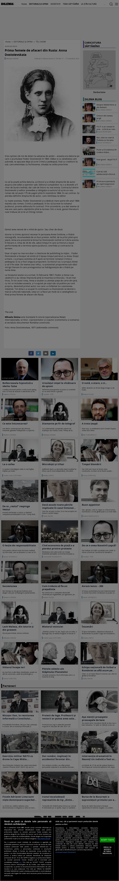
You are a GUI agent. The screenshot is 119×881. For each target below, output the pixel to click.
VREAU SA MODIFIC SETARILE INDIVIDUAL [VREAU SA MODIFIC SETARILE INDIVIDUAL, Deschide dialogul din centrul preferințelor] (107, 850)
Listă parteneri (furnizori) (66, 852)
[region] (59, 849)
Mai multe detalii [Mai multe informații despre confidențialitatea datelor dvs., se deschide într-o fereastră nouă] (43, 839)
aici (20, 862)
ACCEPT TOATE (107, 840)
